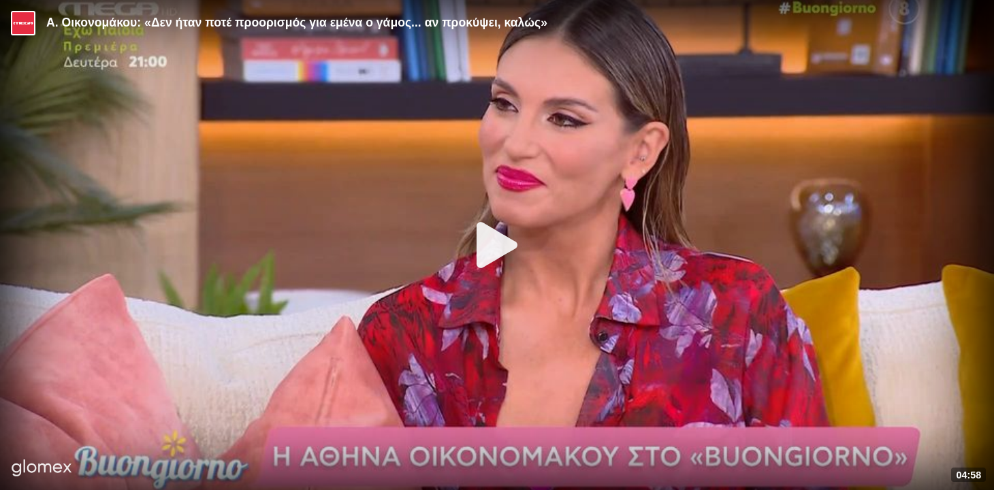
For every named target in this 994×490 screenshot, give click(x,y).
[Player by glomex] (42, 469)
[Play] (497, 245)
